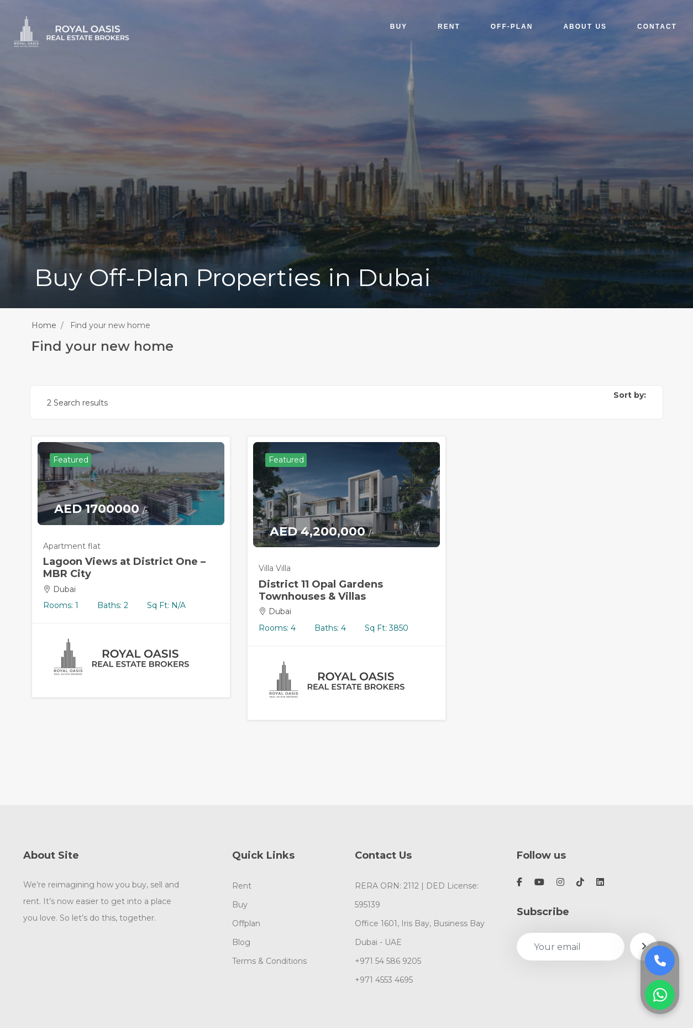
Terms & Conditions (269, 961)
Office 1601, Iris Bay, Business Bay (420, 923)
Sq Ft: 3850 (386, 628)
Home (44, 325)
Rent (241, 886)
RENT (448, 25)
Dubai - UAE (378, 942)
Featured (70, 460)
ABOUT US (585, 25)
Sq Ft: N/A (166, 605)
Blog (241, 942)
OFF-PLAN (511, 25)
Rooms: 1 (60, 605)
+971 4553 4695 (384, 980)
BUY (398, 25)
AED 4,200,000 (322, 532)
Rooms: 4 (277, 628)
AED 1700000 (101, 509)
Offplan (246, 923)
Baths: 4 (330, 628)
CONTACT (656, 25)
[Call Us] (660, 960)
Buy (240, 905)
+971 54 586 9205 (388, 961)
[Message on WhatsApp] (660, 995)
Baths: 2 (112, 605)
